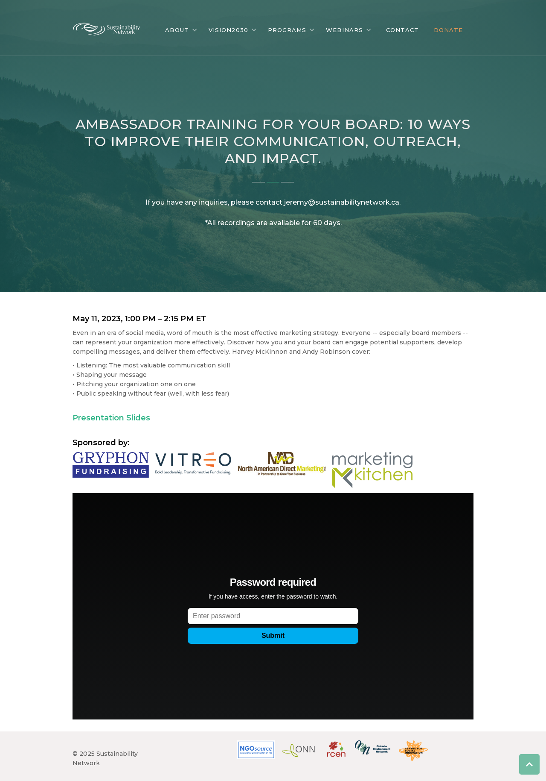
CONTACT (402, 29)
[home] (113, 27)
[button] (181, 29)
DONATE (448, 29)
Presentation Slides (111, 418)
